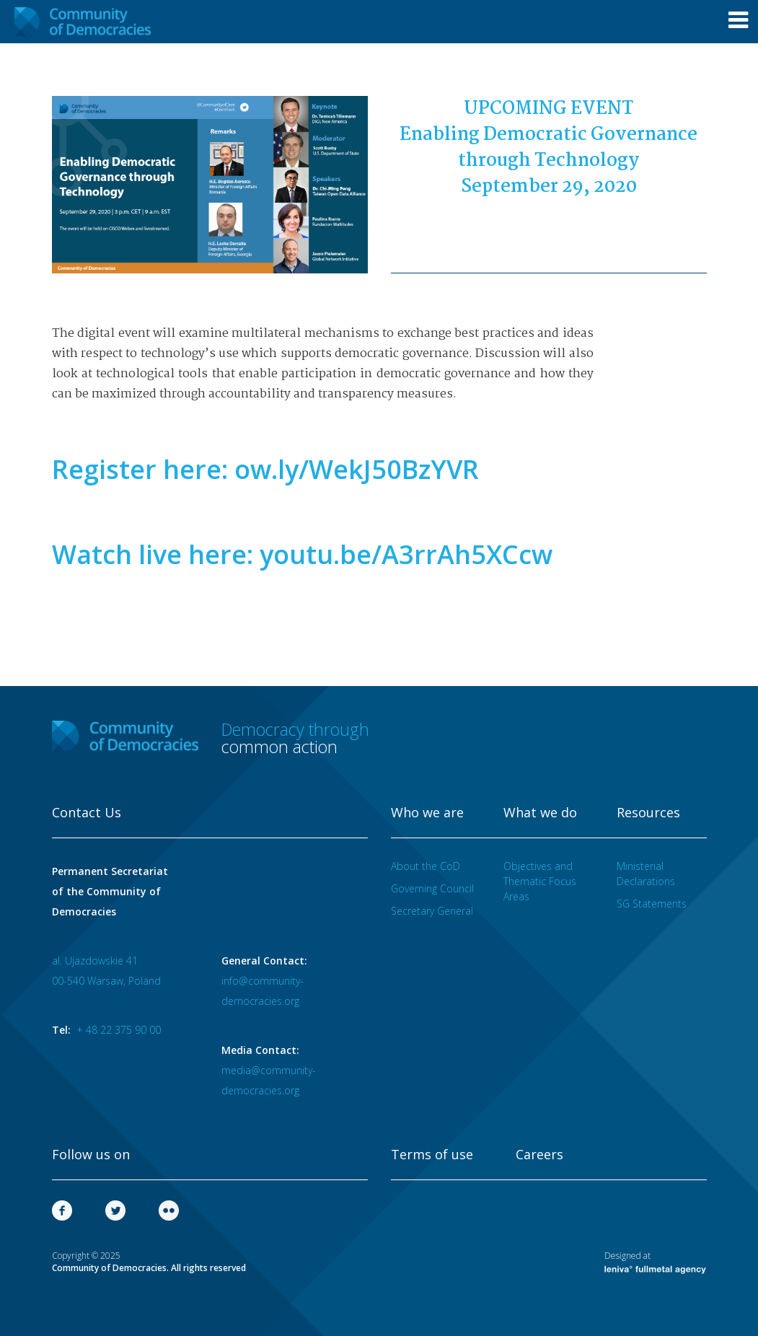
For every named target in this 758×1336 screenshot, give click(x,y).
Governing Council (432, 888)
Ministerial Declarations (646, 873)
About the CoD (425, 866)
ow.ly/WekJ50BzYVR (356, 469)
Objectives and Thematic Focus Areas (539, 881)
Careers (539, 1155)
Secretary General (432, 911)
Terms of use (432, 1155)
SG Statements (652, 903)
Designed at (655, 1261)
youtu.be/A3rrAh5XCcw (406, 554)
